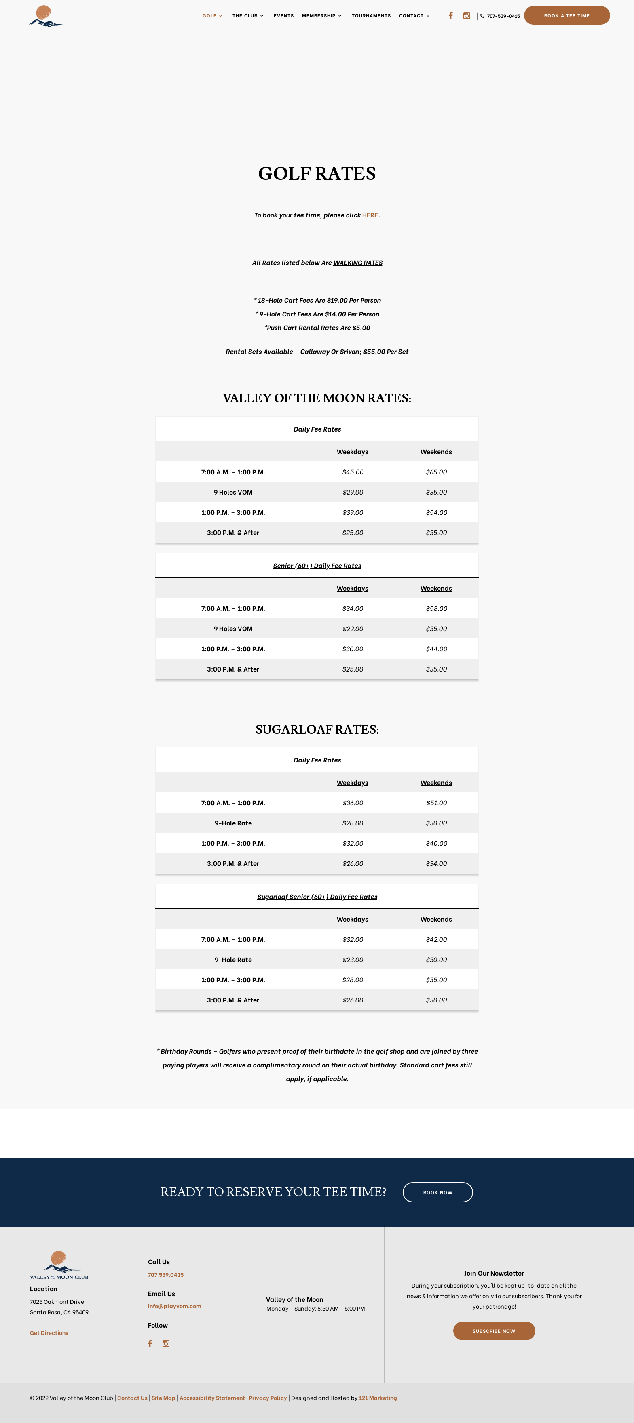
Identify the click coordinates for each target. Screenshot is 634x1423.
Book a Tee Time (567, 15)
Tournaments (371, 15)
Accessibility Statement (212, 1397)
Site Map (163, 1397)
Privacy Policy (268, 1397)
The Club (245, 15)
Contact (411, 15)
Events (284, 15)
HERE (370, 214)
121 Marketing (378, 1397)
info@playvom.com (174, 1305)
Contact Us (132, 1397)
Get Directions (49, 1332)
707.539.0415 (166, 1274)
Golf (209, 15)
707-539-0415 (503, 15)
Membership (319, 15)
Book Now (438, 1192)
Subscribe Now (494, 1330)
